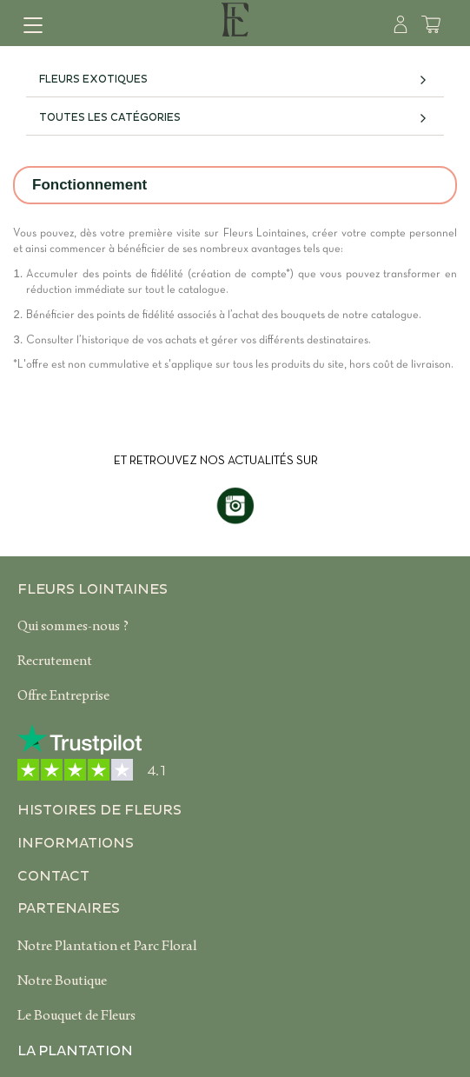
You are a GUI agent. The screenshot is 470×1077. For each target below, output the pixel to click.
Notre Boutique (62, 982)
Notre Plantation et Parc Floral (106, 947)
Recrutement (54, 662)
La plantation (75, 1052)
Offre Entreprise (63, 697)
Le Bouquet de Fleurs (76, 1017)
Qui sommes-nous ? (73, 627)
